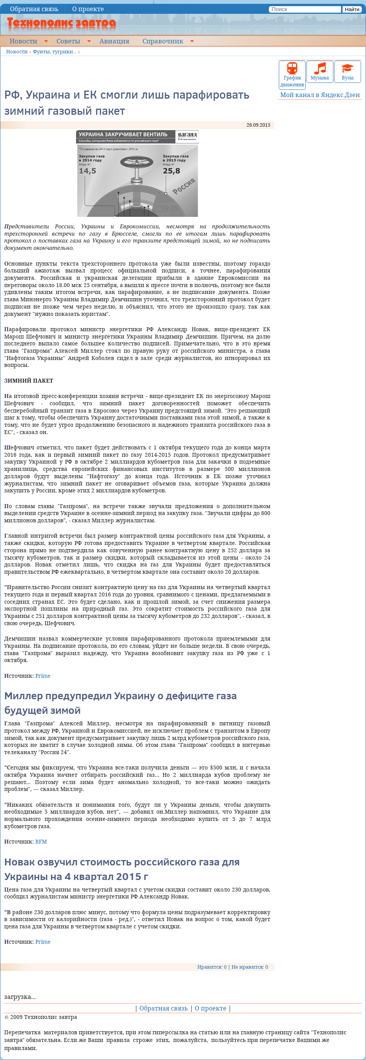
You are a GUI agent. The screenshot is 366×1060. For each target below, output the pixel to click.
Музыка (320, 71)
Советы (68, 40)
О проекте (88, 9)
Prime (43, 675)
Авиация (114, 40)
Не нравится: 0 (250, 966)
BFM (41, 841)
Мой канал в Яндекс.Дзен (320, 95)
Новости (23, 40)
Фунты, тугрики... (54, 51)
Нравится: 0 (212, 966)
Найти (352, 9)
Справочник (162, 40)
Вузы (347, 71)
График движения (292, 75)
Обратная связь (34, 9)
